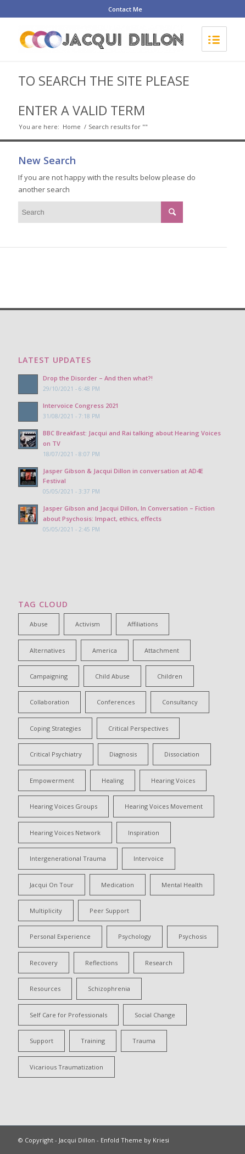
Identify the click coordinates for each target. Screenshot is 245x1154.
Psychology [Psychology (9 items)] (134, 936)
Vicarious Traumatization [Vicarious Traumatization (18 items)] (66, 1067)
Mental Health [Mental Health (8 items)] (182, 885)
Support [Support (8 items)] (41, 1041)
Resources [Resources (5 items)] (45, 988)
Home (72, 126)
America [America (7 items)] (104, 650)
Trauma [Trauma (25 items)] (143, 1041)
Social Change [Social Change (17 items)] (155, 1015)
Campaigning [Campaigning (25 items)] (49, 676)
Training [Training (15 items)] (93, 1041)
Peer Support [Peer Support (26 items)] (109, 910)
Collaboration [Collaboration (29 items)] (49, 702)
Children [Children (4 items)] (169, 676)
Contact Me (125, 9)
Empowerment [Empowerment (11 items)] (52, 780)
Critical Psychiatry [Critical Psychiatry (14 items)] (56, 754)
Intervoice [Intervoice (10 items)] (148, 858)
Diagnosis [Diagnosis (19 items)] (123, 754)
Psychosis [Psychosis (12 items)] (193, 936)
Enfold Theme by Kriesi (135, 1140)
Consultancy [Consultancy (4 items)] (180, 702)
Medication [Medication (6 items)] (117, 885)
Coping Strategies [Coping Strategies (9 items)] (55, 728)
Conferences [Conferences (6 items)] (116, 702)
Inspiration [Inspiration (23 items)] (143, 832)
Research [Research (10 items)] (158, 963)
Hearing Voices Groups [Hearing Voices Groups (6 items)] (63, 806)
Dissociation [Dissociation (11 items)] (181, 754)
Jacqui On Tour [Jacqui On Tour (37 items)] (52, 885)
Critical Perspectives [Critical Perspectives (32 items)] (138, 728)
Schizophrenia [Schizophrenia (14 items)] (109, 988)
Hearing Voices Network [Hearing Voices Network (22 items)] (65, 832)
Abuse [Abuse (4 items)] (39, 624)
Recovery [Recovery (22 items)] (44, 963)
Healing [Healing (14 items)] (113, 780)
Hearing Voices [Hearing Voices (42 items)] (173, 780)
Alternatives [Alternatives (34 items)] (47, 650)
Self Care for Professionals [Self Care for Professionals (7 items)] (68, 1015)
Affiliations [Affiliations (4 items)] (142, 624)
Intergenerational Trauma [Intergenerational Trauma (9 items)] (68, 858)
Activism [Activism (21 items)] (87, 624)
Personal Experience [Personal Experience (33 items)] (60, 936)
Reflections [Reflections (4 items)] (101, 963)
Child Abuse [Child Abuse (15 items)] (112, 676)
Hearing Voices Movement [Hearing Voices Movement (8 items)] (164, 806)
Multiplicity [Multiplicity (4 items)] (46, 910)
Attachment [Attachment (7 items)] (161, 650)
